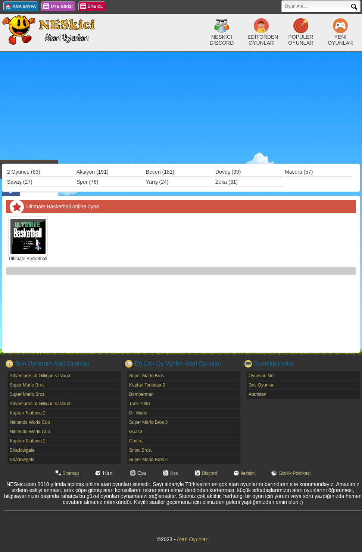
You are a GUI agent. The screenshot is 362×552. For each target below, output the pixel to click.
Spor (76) (87, 182)
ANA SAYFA (24, 6)
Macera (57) (299, 172)
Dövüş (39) (228, 172)
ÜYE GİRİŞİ (62, 6)
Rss (174, 473)
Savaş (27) (19, 182)
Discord (209, 473)
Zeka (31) (226, 182)
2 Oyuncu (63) (23, 172)
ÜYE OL (95, 6)
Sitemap (71, 473)
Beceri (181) (160, 172)
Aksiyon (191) (93, 172)
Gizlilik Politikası (294, 473)
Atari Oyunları (193, 539)
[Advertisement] (181, 108)
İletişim (248, 473)
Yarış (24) (157, 182)
